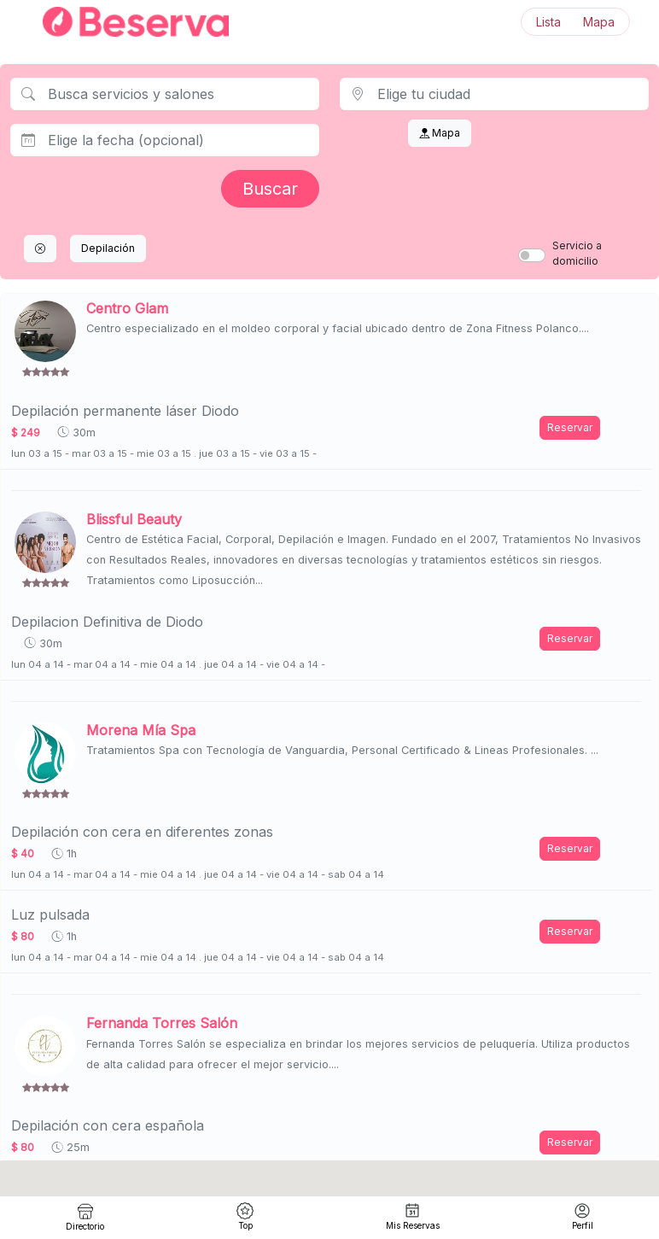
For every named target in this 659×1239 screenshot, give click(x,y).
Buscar (270, 188)
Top (245, 1216)
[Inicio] (125, 22)
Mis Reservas (413, 1216)
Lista (548, 22)
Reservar (569, 427)
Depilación (108, 248)
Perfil (582, 1216)
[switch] (531, 255)
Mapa (599, 22)
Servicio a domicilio (577, 253)
